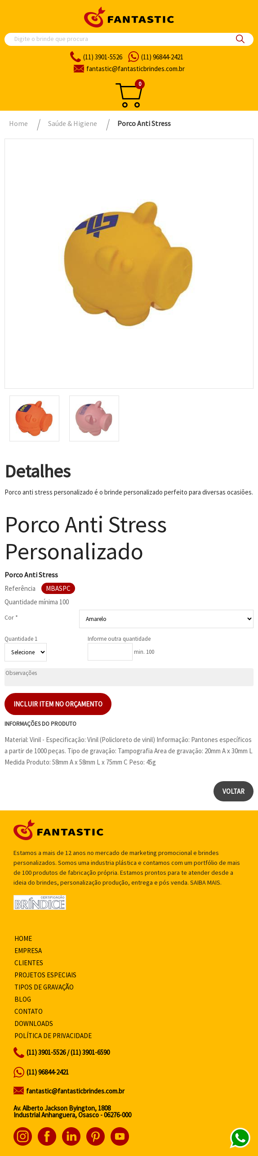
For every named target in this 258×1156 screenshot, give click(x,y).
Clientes (28, 962)
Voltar (233, 791)
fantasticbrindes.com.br (135, 68)
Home (23, 938)
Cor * (11, 617)
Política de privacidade (53, 1035)
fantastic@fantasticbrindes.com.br (75, 1091)
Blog (22, 999)
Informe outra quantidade (119, 639)
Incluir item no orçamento (57, 704)
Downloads (33, 1023)
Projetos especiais (45, 975)
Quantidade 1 (20, 639)
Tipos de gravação (44, 987)
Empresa (28, 950)
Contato (28, 1011)
